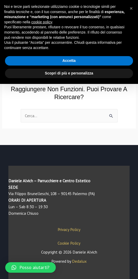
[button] (30, 267)
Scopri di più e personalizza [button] (69, 73)
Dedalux (79, 261)
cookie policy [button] (41, 22)
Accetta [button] (69, 60)
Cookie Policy (69, 243)
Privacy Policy (69, 229)
